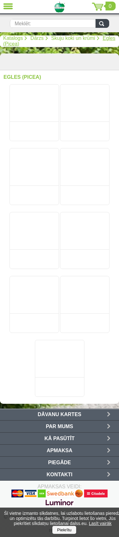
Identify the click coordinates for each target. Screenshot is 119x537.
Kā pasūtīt (59, 438)
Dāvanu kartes (59, 414)
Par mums (59, 426)
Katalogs (13, 38)
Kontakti (59, 474)
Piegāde (59, 462)
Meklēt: (23, 23)
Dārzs (37, 38)
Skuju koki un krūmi (73, 38)
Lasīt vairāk (100, 523)
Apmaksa (59, 450)
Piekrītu (64, 530)
